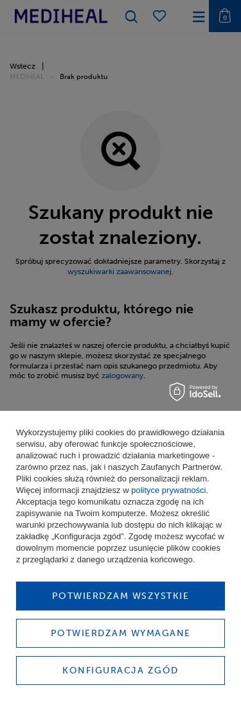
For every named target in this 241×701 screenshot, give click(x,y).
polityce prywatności (168, 490)
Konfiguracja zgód (120, 670)
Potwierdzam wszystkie (121, 596)
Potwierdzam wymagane (121, 633)
